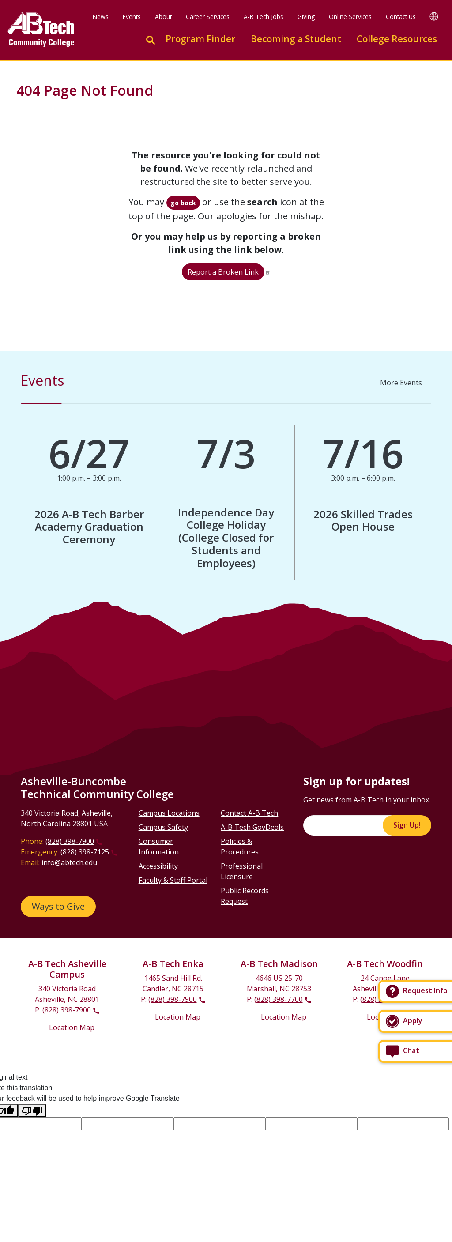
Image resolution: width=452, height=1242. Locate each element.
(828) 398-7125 (84, 852)
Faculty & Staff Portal (173, 880)
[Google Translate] (433, 16)
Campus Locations (169, 813)
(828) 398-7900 (69, 841)
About (163, 16)
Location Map (71, 1027)
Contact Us (401, 16)
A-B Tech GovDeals (252, 827)
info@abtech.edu (69, 862)
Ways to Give (58, 906)
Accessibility (158, 866)
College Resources (397, 39)
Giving (306, 16)
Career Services (208, 16)
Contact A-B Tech (249, 813)
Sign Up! (407, 825)
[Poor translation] (32, 1111)
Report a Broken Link (223, 272)
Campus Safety (163, 827)
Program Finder (200, 39)
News (101, 16)
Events (132, 16)
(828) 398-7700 (278, 999)
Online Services (350, 16)
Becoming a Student (296, 39)
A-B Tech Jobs (263, 16)
